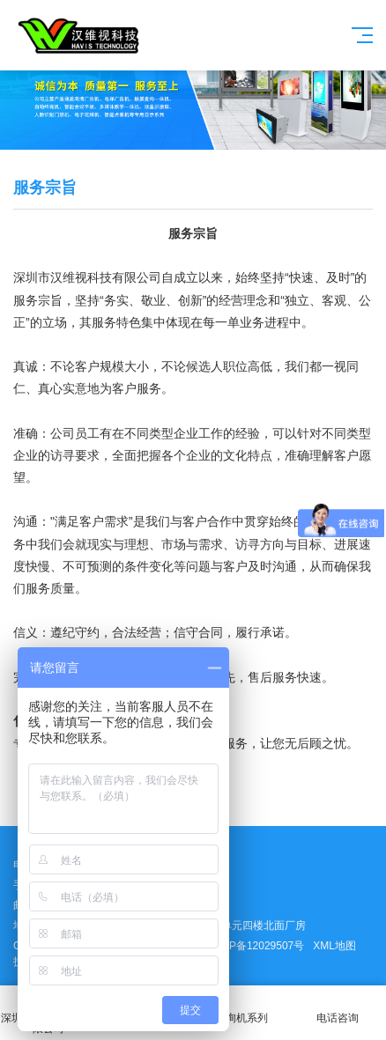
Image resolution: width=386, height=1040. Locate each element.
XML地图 (334, 946)
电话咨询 (338, 1008)
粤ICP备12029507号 (256, 946)
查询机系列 (241, 1008)
